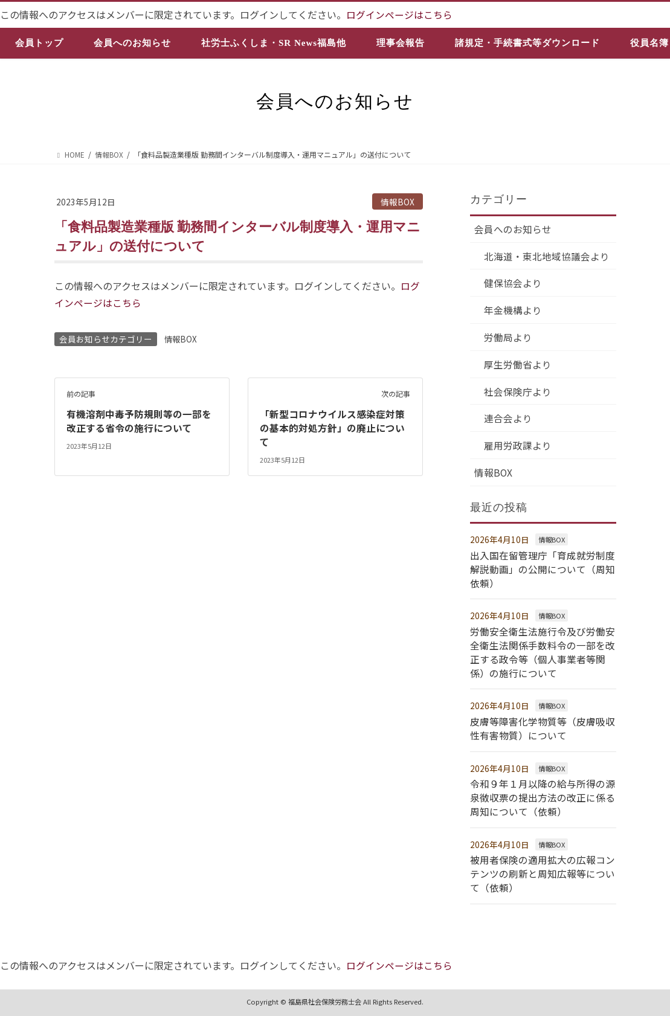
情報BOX (397, 201)
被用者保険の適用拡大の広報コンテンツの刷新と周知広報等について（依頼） (542, 872)
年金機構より (514, 311)
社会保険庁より (518, 393)
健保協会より (514, 284)
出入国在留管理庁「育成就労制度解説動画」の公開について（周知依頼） (542, 572)
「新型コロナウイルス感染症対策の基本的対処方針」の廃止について (332, 426)
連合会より (509, 420)
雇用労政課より (518, 448)
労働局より (509, 338)
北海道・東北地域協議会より (547, 256)
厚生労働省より (518, 366)
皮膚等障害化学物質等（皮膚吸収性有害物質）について (542, 728)
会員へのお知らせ (513, 229)
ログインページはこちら (399, 14)
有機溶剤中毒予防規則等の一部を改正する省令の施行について (138, 419)
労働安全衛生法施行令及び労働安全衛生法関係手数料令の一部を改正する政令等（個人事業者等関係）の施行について (542, 653)
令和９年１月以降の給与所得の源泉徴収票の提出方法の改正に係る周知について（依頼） (542, 797)
